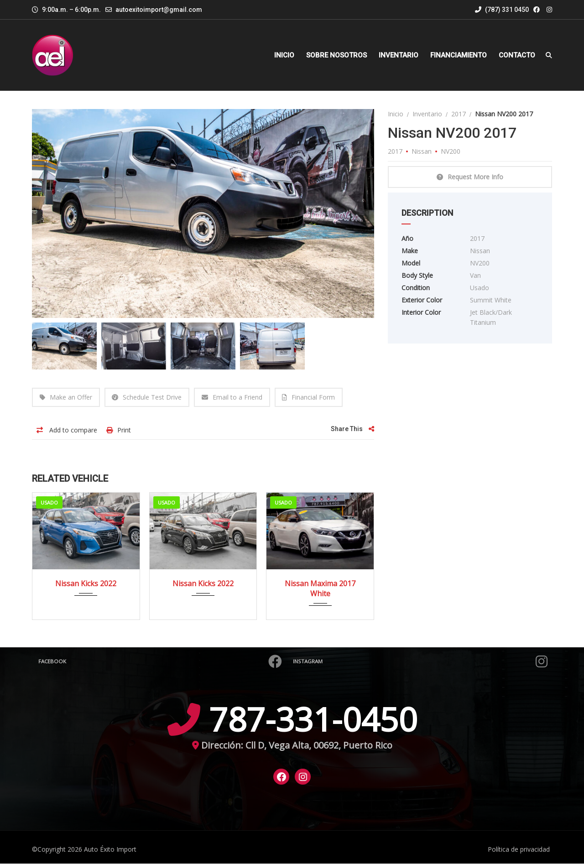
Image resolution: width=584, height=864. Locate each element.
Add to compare (66, 430)
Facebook (160, 662)
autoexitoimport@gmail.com (158, 9)
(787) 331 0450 (502, 9)
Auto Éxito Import (110, 849)
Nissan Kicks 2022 (85, 584)
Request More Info (470, 176)
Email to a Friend (232, 397)
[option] (203, 213)
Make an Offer (66, 397)
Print (118, 430)
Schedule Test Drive (147, 397)
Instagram (420, 662)
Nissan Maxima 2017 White (320, 589)
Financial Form (309, 397)
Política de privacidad (519, 849)
